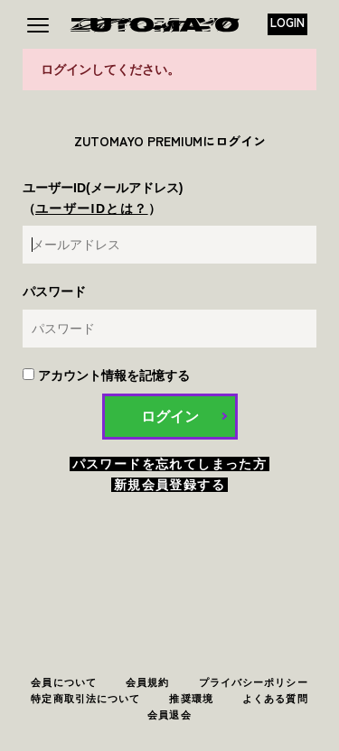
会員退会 (169, 714)
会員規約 (147, 682)
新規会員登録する (169, 484)
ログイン (170, 416)
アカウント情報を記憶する (106, 375)
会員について (64, 682)
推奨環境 (190, 698)
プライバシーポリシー (253, 682)
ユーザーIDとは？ (91, 208)
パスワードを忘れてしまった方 (170, 464)
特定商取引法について (85, 698)
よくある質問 (275, 698)
